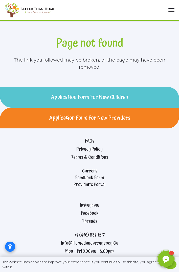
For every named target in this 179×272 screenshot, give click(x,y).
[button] (171, 10)
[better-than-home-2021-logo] (31, 10)
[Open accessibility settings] (10, 247)
